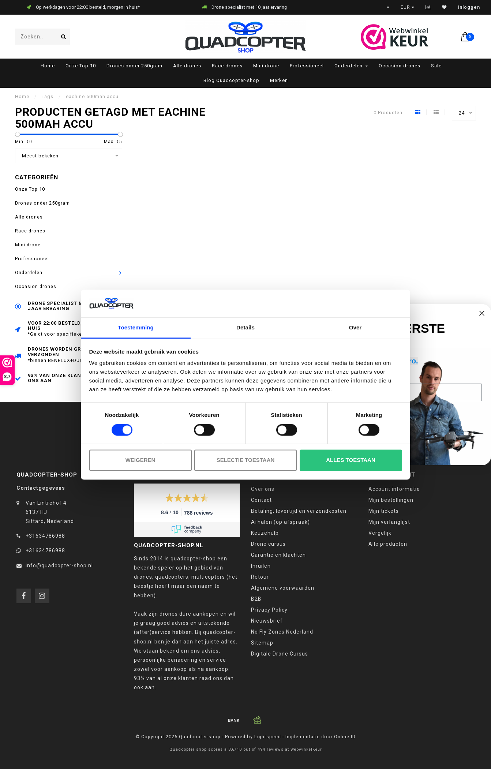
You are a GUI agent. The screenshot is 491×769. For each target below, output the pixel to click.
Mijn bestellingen (390, 500)
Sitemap (262, 643)
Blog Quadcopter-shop (231, 80)
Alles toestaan (350, 460)
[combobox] (42, 37)
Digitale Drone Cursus (279, 654)
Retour (260, 577)
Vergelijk (379, 533)
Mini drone (266, 65)
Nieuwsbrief (267, 621)
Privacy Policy (269, 610)
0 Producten (388, 112)
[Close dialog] (481, 313)
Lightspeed (267, 736)
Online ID (345, 736)
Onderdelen (348, 65)
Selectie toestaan (246, 460)
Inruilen (261, 566)
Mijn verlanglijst (389, 522)
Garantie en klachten (278, 555)
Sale (436, 65)
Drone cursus (268, 544)
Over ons (262, 489)
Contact (261, 500)
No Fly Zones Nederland (282, 632)
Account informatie (394, 489)
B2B (256, 599)
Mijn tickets (383, 511)
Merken (279, 80)
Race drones (227, 65)
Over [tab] (355, 328)
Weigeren (140, 460)
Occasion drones (399, 65)
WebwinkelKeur (306, 749)
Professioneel (307, 65)
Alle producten (387, 544)
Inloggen (469, 7)
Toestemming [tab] (136, 328)
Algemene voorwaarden (282, 588)
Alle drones (187, 65)
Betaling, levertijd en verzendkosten (298, 511)
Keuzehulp (265, 533)
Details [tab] (245, 328)
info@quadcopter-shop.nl (59, 565)
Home (48, 65)
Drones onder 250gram (134, 65)
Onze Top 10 (80, 65)
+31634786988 (45, 536)
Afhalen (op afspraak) (280, 522)
